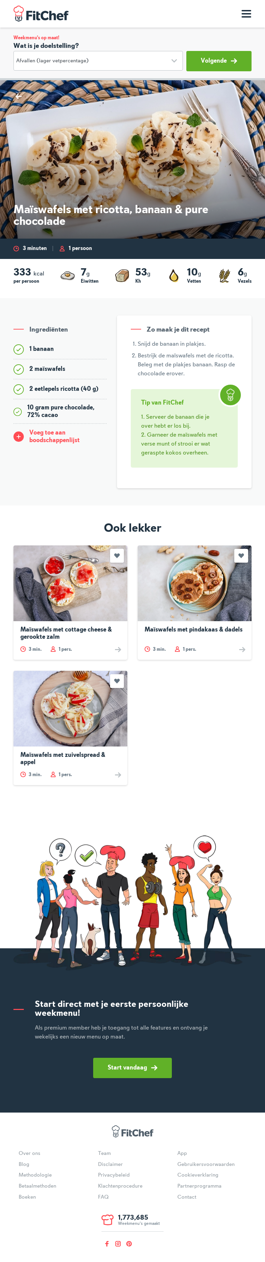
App (182, 1153)
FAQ (103, 1197)
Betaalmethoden (37, 1186)
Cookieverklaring (197, 1175)
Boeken (27, 1197)
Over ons (29, 1153)
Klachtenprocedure (120, 1186)
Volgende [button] (219, 61)
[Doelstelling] (98, 61)
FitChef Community (41, 14)
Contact (186, 1197)
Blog (24, 1164)
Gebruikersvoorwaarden (206, 1164)
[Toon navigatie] (246, 13)
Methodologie (35, 1175)
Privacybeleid (114, 1175)
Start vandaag (132, 1068)
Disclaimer (110, 1164)
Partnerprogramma (199, 1186)
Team (104, 1153)
